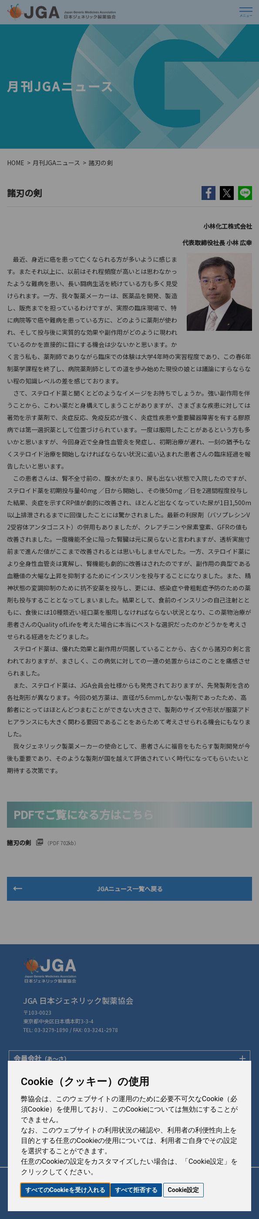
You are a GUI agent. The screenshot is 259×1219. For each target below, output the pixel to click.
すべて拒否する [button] (136, 1189)
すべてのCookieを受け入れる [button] (65, 1189)
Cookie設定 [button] (183, 1189)
